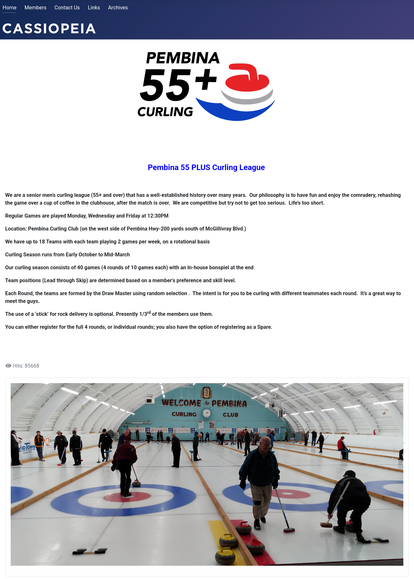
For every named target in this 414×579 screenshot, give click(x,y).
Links (94, 8)
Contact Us (67, 8)
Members (36, 8)
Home (9, 8)
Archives (118, 8)
